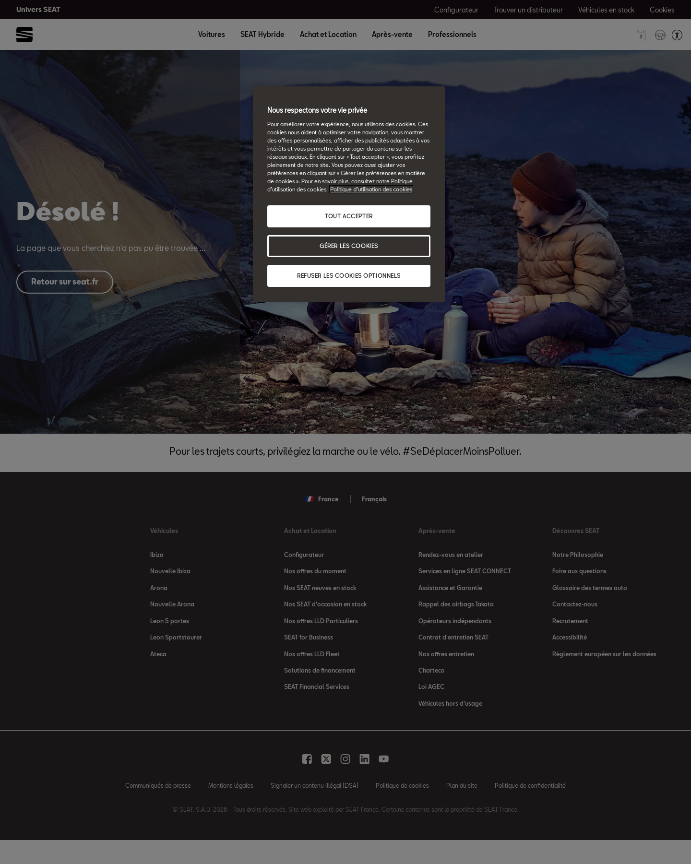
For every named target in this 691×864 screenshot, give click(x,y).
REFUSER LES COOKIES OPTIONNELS (349, 275)
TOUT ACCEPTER (348, 216)
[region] (349, 194)
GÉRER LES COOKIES (349, 246)
